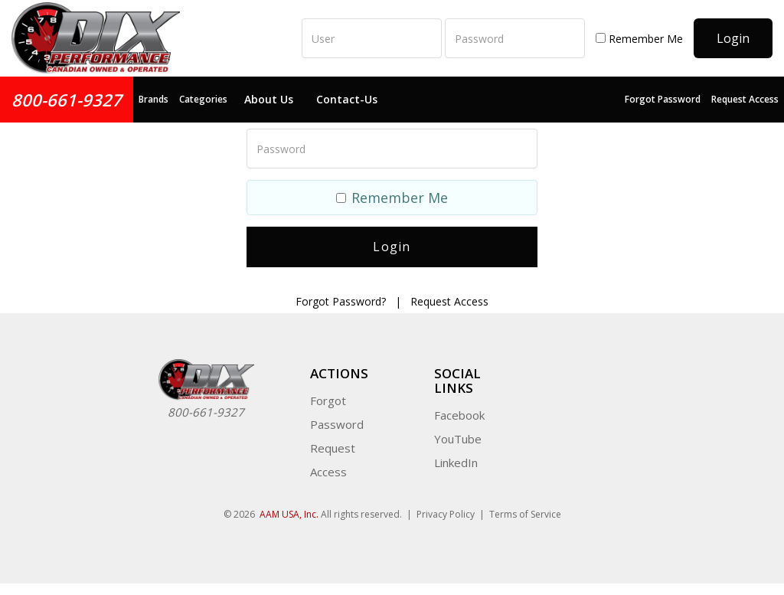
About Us (268, 99)
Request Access (745, 99)
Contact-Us (346, 99)
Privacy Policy (445, 514)
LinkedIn (456, 462)
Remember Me (639, 38)
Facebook (459, 415)
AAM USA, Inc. (289, 514)
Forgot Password (663, 99)
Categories (203, 99)
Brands (153, 99)
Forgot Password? (341, 301)
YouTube (458, 438)
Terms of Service (525, 514)
